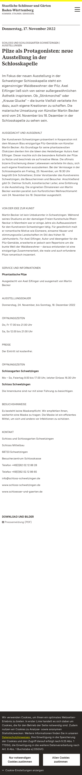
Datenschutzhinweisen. (16, 737)
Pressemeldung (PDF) (18, 522)
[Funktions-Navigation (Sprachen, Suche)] (77, 10)
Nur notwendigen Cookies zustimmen (20, 759)
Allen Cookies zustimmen (61, 759)
